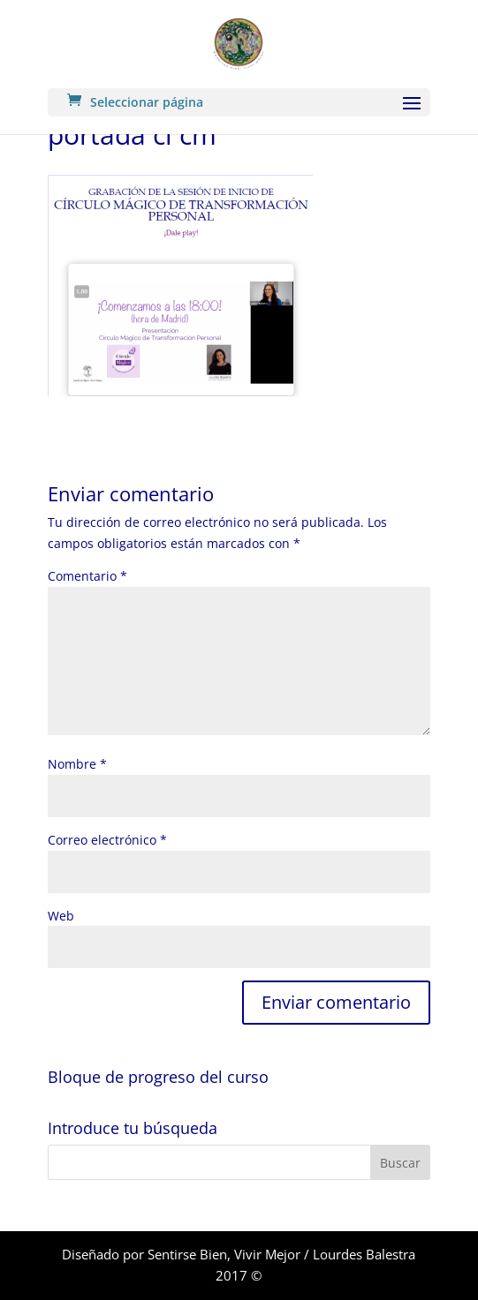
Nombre (77, 763)
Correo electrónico (107, 839)
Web (61, 915)
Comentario (87, 575)
